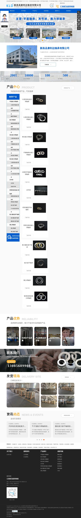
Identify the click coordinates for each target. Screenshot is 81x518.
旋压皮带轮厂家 (54, 447)
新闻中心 (57, 10)
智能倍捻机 (29, 444)
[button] (38, 40)
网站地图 (59, 468)
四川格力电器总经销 (36, 444)
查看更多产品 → (68, 88)
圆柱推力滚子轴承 (15, 221)
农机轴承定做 (16, 447)
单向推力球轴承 (14, 135)
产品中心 (35, 10)
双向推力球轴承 (14, 159)
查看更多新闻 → (68, 415)
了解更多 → (47, 64)
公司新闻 (26, 454)
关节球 (11, 179)
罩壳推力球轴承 (14, 201)
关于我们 (23, 10)
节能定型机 (61, 444)
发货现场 (46, 10)
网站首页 (12, 10)
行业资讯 (26, 456)
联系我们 (68, 10)
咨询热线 (11, 362)
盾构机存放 (24, 444)
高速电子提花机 (49, 444)
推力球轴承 (13, 120)
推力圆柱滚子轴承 (14, 214)
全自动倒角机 (67, 444)
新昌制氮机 (35, 447)
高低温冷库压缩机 (23, 447)
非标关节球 (13, 186)
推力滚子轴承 (14, 205)
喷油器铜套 (40, 447)
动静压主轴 (43, 444)
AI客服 (4, 26)
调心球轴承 (13, 224)
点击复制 (23, 506)
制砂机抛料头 (30, 447)
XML (58, 470)
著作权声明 (9, 512)
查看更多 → (68, 377)
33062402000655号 (17, 514)
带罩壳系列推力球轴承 (46, 466)
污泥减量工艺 (14, 444)
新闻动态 (59, 459)
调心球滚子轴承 (14, 231)
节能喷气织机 (55, 444)
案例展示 (59, 463)
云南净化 (19, 444)
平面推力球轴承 (25, 1)
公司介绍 (9, 454)
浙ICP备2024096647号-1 (22, 512)
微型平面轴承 (14, 116)
